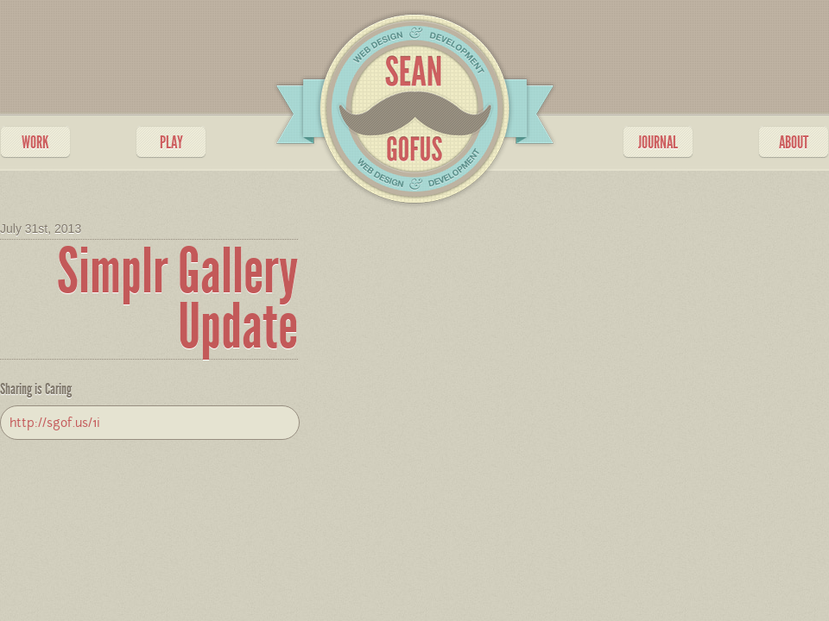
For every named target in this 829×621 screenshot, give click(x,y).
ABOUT (793, 142)
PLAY (171, 142)
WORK (35, 142)
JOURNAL (658, 142)
